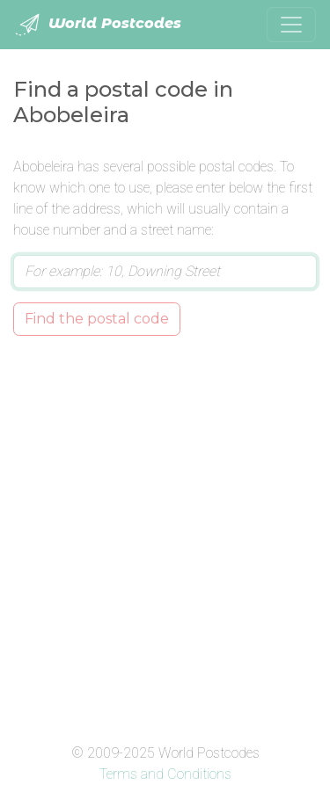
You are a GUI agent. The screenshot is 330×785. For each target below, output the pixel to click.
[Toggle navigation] (291, 24)
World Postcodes (97, 24)
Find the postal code (97, 318)
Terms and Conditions (165, 774)
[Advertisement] (165, 536)
